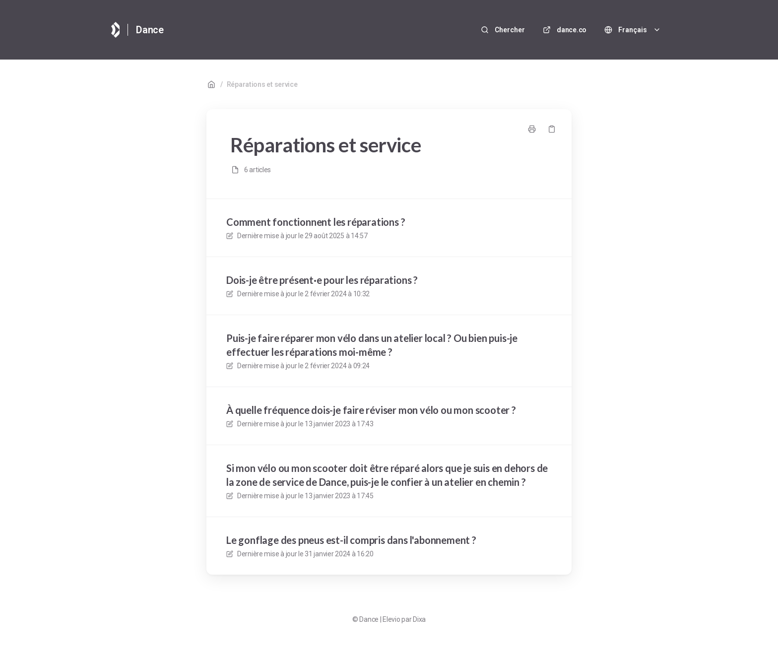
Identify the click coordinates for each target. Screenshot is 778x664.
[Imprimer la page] (532, 129)
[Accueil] (115, 30)
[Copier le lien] (552, 129)
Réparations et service (262, 84)
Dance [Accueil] (150, 30)
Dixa (419, 619)
